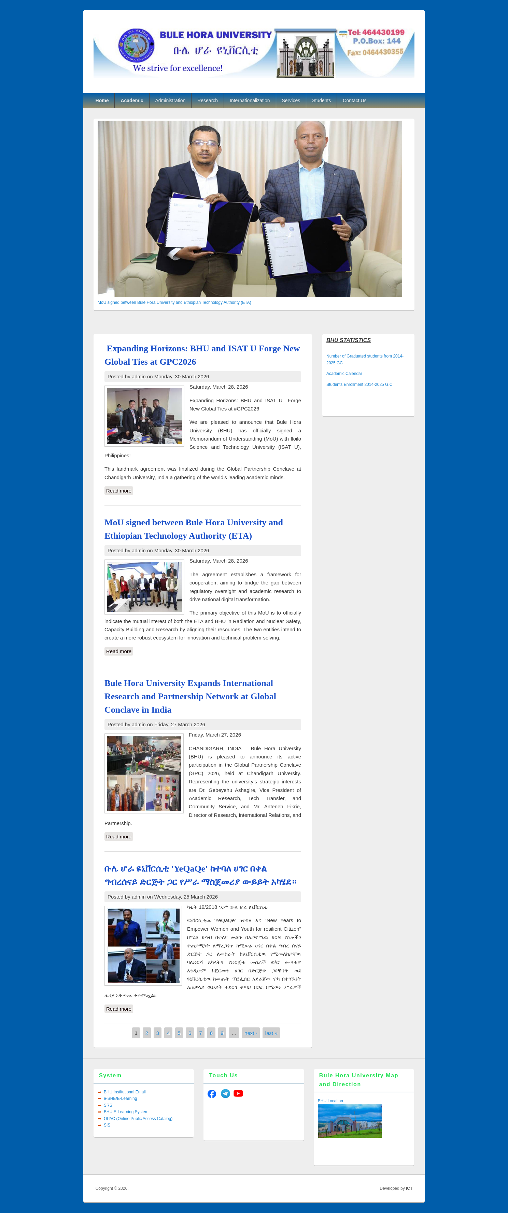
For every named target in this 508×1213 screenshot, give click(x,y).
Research (207, 100)
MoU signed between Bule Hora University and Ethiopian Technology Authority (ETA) (174, 302)
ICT (409, 1188)
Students (321, 100)
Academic (132, 100)
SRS (108, 1105)
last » (271, 1033)
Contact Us (354, 100)
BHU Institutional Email (125, 1092)
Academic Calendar (344, 373)
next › (250, 1033)
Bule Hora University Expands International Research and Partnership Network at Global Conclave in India (190, 696)
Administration (170, 100)
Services (291, 100)
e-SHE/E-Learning (120, 1098)
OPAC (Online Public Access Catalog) (138, 1118)
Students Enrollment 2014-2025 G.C (359, 384)
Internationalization (250, 100)
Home (102, 100)
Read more (119, 491)
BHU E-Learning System (126, 1111)
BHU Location (330, 1101)
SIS (107, 1125)
